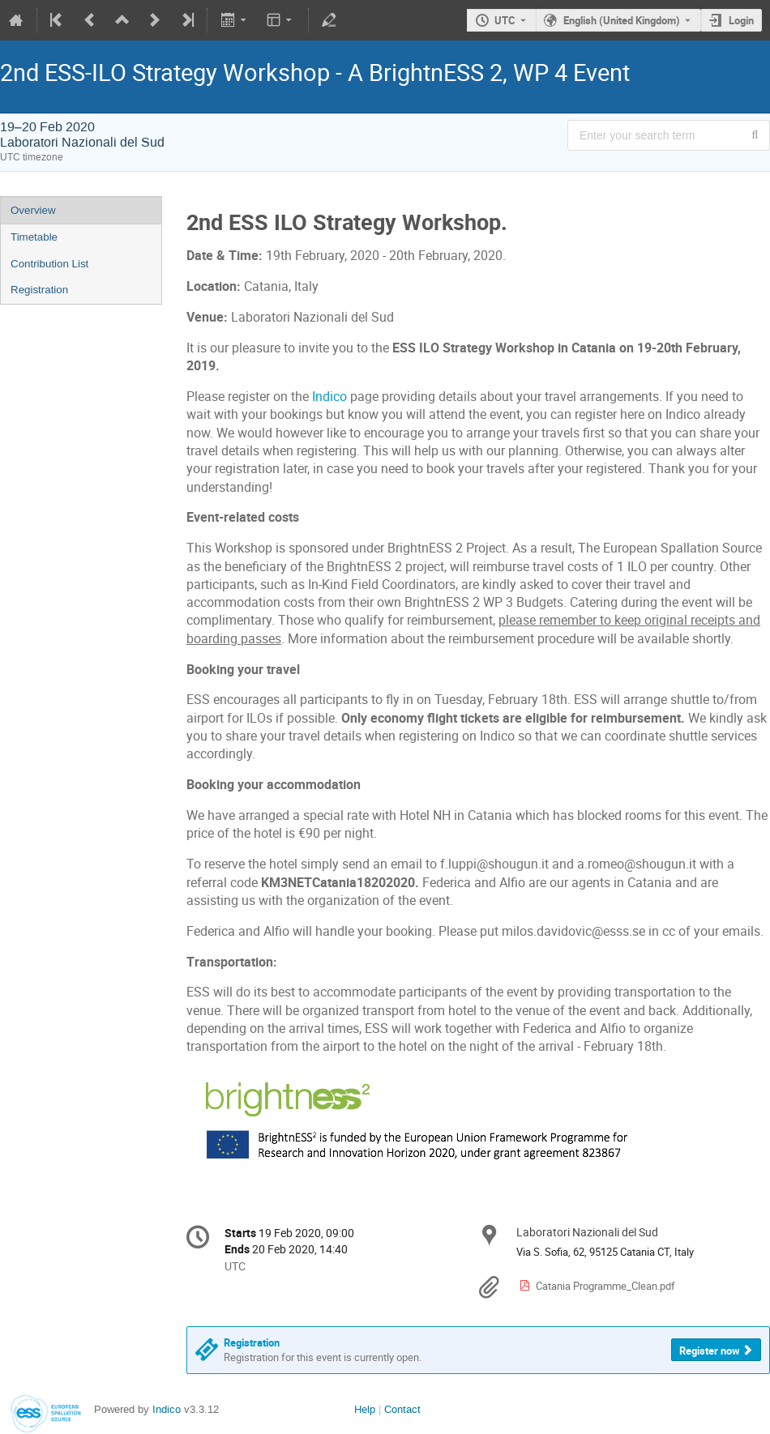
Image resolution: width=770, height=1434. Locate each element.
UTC (504, 20)
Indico (329, 396)
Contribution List (49, 264)
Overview (33, 210)
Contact (402, 1409)
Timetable (34, 237)
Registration (39, 290)
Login (741, 20)
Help (364, 1409)
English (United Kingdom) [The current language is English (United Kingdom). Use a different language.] (621, 20)
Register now (709, 1350)
